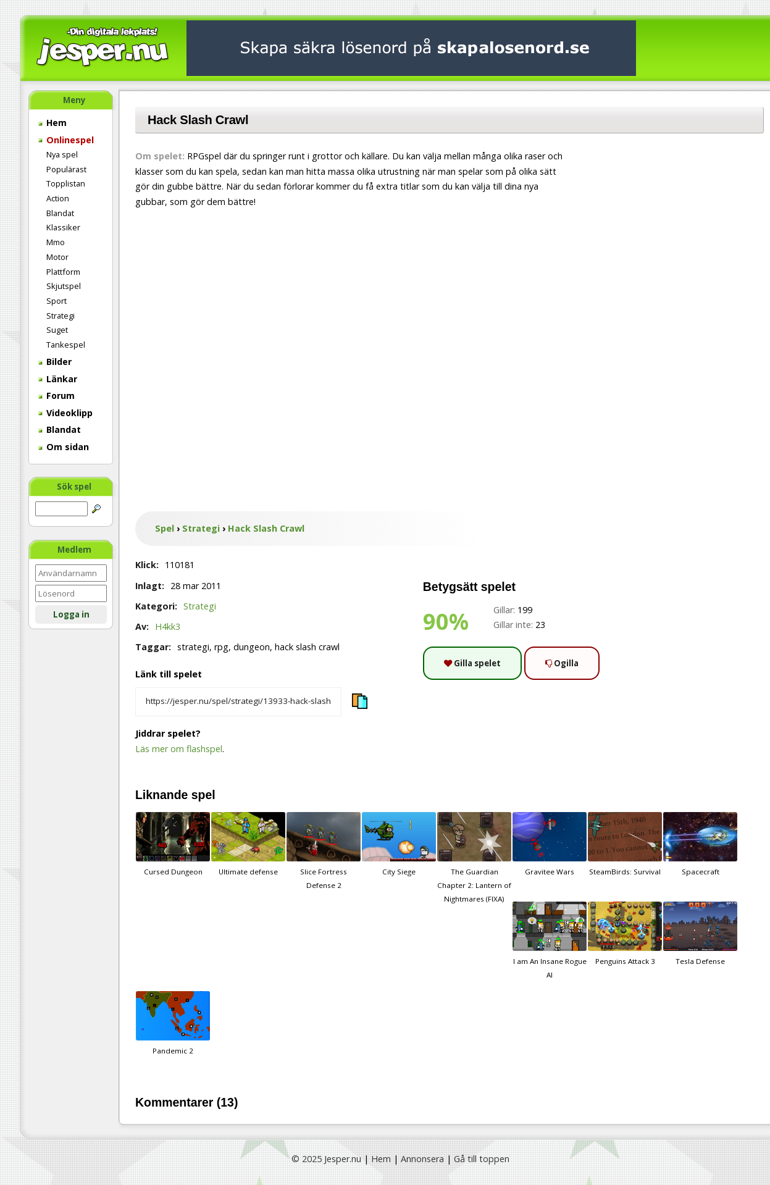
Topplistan (65, 183)
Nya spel (62, 154)
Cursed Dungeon (173, 844)
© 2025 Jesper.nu (326, 1159)
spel (203, 795)
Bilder (55, 361)
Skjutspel (63, 285)
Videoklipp (65, 413)
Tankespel (65, 344)
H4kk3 (167, 626)
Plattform (63, 271)
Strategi (60, 315)
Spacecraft (700, 844)
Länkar (57, 379)
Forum (56, 395)
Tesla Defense (700, 934)
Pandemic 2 (173, 1023)
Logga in (71, 614)
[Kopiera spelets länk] (238, 702)
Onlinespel (66, 140)
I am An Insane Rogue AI (550, 940)
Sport (56, 300)
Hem (52, 122)
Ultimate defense (248, 844)
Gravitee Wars (550, 844)
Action (57, 198)
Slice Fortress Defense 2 (324, 851)
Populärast (66, 169)
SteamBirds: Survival (625, 844)
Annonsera (422, 1159)
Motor (57, 256)
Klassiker (63, 227)
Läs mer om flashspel (178, 749)
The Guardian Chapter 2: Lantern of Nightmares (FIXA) (474, 857)
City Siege (399, 844)
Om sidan (63, 447)
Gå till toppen (481, 1159)
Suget (57, 329)
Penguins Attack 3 (625, 934)
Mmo (55, 242)
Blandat (60, 213)
